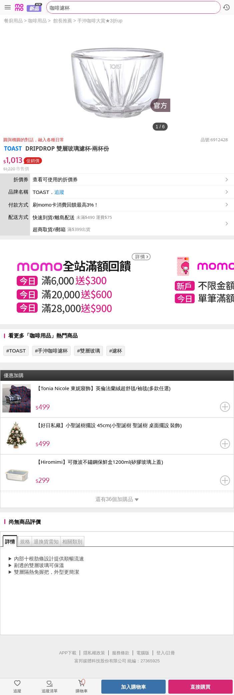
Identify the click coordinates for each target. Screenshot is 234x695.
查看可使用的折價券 (131, 180)
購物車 (82, 691)
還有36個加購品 (117, 499)
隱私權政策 (94, 652)
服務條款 (120, 652)
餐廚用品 (13, 20)
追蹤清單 (50, 691)
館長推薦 (62, 20)
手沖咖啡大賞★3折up (99, 20)
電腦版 (142, 652)
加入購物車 (133, 687)
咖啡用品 (37, 20)
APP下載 (67, 652)
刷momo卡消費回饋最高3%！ (66, 205)
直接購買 (200, 687)
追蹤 (59, 192)
